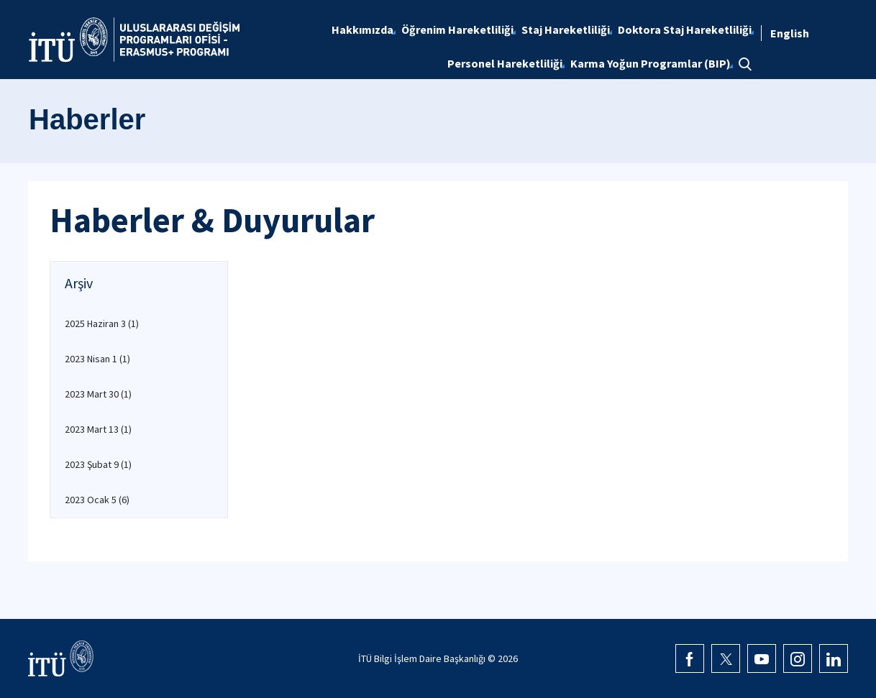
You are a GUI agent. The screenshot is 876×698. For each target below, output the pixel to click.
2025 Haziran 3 (102, 323)
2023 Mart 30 (98, 393)
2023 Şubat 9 (98, 464)
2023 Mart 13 (98, 429)
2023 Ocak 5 (97, 499)
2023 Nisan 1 (97, 358)
